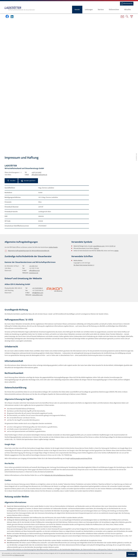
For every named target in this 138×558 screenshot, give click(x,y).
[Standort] (87, 540)
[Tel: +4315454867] (36, 35)
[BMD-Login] (126, 4)
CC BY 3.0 (112, 108)
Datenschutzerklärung (101, 518)
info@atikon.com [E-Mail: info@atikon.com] (37, 155)
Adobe (116, 113)
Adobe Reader (53, 109)
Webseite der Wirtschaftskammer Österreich (58, 337)
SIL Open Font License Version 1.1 (84, 127)
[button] (131, 17)
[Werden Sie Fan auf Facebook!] (7, 16)
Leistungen (89, 9)
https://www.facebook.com (15, 433)
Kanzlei (77, 9)
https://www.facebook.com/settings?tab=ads (106, 449)
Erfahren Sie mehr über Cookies (101, 520)
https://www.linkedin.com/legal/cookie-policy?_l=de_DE (82, 488)
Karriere (101, 9)
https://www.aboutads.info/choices (109, 456)
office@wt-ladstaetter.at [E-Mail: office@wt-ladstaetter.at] (39, 37)
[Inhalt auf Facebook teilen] (9, 501)
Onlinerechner (114, 9)
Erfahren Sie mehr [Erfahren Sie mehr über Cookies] (19, 555)
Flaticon (96, 111)
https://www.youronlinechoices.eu (84, 456)
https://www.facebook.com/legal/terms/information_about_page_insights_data (32, 465)
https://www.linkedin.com (51, 495)
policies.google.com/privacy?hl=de (81, 321)
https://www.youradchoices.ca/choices (19, 458)
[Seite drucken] (31, 501)
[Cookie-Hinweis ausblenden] (131, 554)
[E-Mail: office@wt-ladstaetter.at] (122, 17)
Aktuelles (127, 9)
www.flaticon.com (98, 108)
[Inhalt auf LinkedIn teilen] (20, 501)
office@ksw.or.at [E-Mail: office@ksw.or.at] (34, 133)
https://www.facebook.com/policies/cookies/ (79, 447)
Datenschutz (42, 538)
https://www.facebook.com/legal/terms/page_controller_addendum (28, 463)
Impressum (51, 538)
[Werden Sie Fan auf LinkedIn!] (12, 16)
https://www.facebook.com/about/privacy (56, 461)
